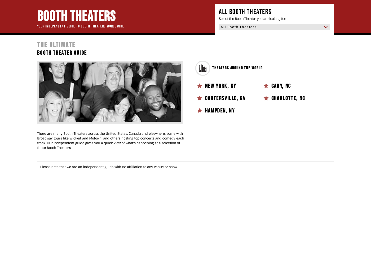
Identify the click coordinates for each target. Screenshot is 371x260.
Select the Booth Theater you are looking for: (252, 19)
